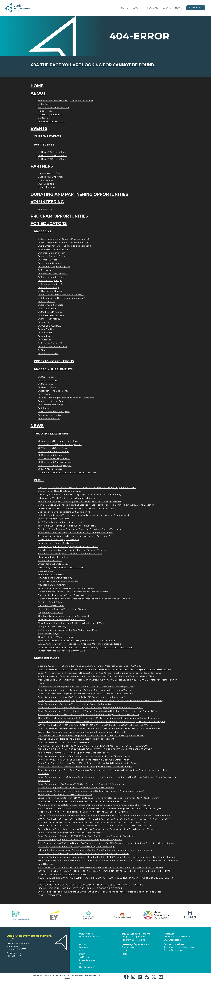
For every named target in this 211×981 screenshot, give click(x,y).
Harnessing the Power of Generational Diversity (62, 609)
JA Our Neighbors (47, 377)
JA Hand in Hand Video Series (53, 391)
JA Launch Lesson (47, 308)
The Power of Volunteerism (52, 574)
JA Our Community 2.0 (49, 326)
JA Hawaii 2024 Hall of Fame (52, 155)
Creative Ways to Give (49, 173)
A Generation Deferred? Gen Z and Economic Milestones (67, 472)
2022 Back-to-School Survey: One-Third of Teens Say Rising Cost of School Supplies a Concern (86, 647)
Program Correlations (54, 361)
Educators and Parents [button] (136, 933)
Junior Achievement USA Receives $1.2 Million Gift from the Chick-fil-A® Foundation (81, 784)
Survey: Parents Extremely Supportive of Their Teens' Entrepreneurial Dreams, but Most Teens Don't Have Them (95, 829)
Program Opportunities (59, 216)
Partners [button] (169, 933)
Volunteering (47, 201)
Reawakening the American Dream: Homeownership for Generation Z (74, 536)
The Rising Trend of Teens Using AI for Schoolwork (63, 616)
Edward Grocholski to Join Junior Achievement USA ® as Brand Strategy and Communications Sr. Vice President (95, 850)
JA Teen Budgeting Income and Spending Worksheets (66, 397)
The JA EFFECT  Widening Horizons (57, 637)
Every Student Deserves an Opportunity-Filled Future (65, 100)
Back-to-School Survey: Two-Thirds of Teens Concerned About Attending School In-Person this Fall (88, 714)
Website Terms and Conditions (53, 107)
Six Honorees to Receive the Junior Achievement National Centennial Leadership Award (83, 801)
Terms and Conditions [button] (43, 975)
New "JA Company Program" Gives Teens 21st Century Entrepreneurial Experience (80, 839)
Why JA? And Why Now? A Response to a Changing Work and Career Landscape (79, 644)
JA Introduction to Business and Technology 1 (61, 294)
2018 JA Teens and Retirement (53, 451)
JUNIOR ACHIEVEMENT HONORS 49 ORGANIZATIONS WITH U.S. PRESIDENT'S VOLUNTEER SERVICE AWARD (95, 725)
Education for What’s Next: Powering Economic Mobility (67, 498)
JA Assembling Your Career (52, 401)
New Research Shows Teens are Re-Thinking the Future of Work (71, 623)
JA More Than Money (49, 318)
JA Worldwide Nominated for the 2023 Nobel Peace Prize (67, 630)
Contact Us (43, 118)
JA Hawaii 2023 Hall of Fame (52, 152)
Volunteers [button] (86, 933)
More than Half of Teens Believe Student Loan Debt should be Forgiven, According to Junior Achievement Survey (96, 805)
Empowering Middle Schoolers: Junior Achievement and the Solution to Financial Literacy (84, 598)
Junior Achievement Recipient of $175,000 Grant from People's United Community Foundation (86, 836)
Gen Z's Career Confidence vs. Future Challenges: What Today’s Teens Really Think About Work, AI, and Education (96, 505)
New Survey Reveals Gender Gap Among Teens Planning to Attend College (76, 846)
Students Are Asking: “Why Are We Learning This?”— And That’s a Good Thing (77, 508)
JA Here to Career (47, 387)
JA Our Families (46, 329)
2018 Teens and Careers (50, 455)
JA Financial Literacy (48, 287)
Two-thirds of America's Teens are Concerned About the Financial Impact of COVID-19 (82, 732)
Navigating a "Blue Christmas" (53, 585)
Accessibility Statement (50, 114)
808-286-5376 (14, 956)
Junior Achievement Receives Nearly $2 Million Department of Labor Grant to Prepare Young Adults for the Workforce (99, 728)
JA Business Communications (53, 249)
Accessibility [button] (77, 975)
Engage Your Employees (50, 177)
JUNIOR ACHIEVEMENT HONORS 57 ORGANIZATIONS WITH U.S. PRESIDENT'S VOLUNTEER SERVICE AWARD (95, 825)
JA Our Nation (45, 332)
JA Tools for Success (48, 353)
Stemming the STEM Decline (53, 557)
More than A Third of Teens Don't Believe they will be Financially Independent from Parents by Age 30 (90, 707)
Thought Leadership (51, 433)
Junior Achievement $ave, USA (54, 411)
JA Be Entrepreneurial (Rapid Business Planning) (63, 242)
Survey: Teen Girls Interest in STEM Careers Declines (65, 794)
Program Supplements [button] (134, 936)
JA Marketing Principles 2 (51, 315)
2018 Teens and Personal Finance (55, 462)
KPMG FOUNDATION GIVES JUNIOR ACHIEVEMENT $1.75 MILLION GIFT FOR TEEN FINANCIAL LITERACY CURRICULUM (100, 867)
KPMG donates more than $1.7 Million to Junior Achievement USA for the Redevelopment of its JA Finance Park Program (100, 808)
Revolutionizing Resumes (51, 605)
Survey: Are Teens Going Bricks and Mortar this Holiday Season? (70, 832)
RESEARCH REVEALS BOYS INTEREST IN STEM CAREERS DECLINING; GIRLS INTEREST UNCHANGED (91, 822)
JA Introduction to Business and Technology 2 (61, 298)
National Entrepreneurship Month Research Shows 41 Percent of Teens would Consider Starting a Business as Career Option (101, 721)
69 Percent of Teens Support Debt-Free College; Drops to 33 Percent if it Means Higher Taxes (86, 686)
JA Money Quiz (45, 384)
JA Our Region (45, 336)
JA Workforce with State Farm (53, 518)
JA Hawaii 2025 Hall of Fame (52, 159)
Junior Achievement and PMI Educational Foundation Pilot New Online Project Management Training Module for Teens (99, 673)
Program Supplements (53, 369)
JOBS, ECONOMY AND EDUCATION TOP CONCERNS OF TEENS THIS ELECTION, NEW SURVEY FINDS (90, 884)
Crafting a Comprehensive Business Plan (58, 581)
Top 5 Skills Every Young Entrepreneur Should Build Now (67, 525)
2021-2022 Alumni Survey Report (55, 465)
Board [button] (82, 953)
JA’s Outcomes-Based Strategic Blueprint (59, 491)
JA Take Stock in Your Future (52, 346)
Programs (151, 8)
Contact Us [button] (14, 953)
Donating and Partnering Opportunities (79, 194)
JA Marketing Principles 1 (51, 312)
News (178, 8)
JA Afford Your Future (49, 418)
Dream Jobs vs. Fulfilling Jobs (53, 564)
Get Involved (196, 7)
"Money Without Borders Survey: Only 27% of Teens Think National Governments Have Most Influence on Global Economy (100, 700)
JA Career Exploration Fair (51, 253)
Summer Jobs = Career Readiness (55, 543)
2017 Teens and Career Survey (53, 448)
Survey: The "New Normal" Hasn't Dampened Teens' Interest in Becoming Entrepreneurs (83, 759)
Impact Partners (46, 187)
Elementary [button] (128, 947)
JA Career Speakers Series (51, 256)
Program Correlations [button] (133, 940)
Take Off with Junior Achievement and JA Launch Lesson (67, 588)
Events (166, 8)
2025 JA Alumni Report (50, 469)
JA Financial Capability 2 (50, 284)
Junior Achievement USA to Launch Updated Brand (64, 742)
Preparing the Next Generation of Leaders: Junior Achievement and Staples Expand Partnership (87, 487)
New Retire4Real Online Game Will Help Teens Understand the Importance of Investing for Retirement (91, 735)
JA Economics (45, 270)
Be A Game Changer (48, 633)
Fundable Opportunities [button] (177, 936)
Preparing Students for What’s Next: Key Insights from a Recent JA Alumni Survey (80, 494)
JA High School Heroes (50, 291)
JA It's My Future (46, 301)
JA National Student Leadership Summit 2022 (61, 650)
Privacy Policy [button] (62, 975)
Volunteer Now (46, 209)
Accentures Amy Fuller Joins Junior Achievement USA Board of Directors (76, 787)
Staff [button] (81, 950)
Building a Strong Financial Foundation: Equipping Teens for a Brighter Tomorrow (79, 529)
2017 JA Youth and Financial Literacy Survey (60, 444)
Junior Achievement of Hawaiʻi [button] (180, 947)
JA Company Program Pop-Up (54, 266)
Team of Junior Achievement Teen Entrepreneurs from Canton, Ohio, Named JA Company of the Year (91, 791)
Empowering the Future (50, 612)
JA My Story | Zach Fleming (52, 626)
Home (124, 8)
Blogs (39, 480)
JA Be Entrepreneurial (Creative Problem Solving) (63, 239)
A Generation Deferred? (50, 560)
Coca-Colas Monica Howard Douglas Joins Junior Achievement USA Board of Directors (83, 811)
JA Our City (43, 322)
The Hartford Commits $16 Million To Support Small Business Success (73, 752)
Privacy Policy (45, 111)
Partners (42, 166)
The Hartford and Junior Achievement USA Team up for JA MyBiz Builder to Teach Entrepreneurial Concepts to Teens (98, 718)
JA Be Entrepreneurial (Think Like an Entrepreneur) (64, 246)
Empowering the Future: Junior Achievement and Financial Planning (73, 591)
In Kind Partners (46, 180)
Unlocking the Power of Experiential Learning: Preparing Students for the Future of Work (83, 515)
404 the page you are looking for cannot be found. (93, 64)
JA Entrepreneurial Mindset (52, 277)
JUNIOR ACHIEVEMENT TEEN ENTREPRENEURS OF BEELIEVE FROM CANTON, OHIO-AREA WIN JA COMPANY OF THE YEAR (104, 819)
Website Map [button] (91, 975)
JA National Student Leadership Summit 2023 (61, 619)
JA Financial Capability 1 (50, 280)
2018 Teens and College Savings (54, 458)
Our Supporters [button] (172, 940)
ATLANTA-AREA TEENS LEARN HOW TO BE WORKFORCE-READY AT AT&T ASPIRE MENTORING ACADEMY (93, 746)
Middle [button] (125, 950)
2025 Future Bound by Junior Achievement (60, 522)
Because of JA (45, 571)
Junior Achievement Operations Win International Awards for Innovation (75, 704)
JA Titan (42, 350)
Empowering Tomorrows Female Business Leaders (65, 595)
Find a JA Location (173, 950)
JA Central (43, 104)
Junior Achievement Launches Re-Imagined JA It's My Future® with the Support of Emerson (85, 690)
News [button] (82, 963)
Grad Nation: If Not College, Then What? (58, 539)
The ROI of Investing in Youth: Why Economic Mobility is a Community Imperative (79, 501)
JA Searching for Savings (50, 404)
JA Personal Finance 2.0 (50, 343)
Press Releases (46, 658)
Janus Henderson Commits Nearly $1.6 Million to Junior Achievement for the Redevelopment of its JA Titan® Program (98, 798)
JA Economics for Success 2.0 (53, 273)
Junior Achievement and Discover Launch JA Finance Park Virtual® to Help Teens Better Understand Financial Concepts (100, 711)
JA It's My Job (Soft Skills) (50, 305)
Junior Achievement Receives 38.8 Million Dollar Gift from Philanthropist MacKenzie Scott (84, 697)
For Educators (49, 223)
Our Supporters (46, 184)
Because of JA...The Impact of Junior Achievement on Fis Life (70, 553)
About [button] (83, 944)
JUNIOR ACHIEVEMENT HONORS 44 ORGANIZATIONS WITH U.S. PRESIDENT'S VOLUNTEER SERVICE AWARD (95, 749)
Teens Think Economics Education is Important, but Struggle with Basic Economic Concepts (85, 766)
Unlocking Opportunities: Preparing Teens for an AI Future (68, 546)
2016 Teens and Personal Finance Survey (58, 441)
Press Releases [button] (87, 960)
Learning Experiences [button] (135, 944)
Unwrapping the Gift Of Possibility (55, 577)
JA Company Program (49, 263)
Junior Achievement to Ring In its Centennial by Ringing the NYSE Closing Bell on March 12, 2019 (87, 693)
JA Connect (44, 394)
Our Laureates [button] (87, 967)
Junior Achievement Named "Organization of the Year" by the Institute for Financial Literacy (85, 756)
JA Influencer (45, 408)
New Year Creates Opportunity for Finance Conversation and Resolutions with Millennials (83, 853)
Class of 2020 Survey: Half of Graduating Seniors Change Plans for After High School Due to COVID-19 (89, 666)
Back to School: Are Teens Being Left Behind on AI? (64, 512)
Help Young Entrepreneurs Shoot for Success (61, 567)
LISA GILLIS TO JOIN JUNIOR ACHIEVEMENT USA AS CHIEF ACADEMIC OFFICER (80, 888)
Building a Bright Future (50, 602)
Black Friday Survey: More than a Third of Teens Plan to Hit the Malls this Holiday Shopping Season (88, 763)
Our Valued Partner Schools (52, 121)
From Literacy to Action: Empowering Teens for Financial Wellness (72, 550)
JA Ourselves (44, 339)
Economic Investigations (50, 415)
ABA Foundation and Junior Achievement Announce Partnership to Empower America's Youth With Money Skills (96, 676)
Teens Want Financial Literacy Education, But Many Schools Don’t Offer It (75, 532)
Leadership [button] (85, 947)
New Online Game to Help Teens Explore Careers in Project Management (76, 739)
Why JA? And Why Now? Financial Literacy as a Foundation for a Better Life (76, 640)
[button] (140, 8)
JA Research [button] (85, 957)
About (136, 8)
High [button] (124, 953)
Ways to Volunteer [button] (89, 936)
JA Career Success (47, 259)
